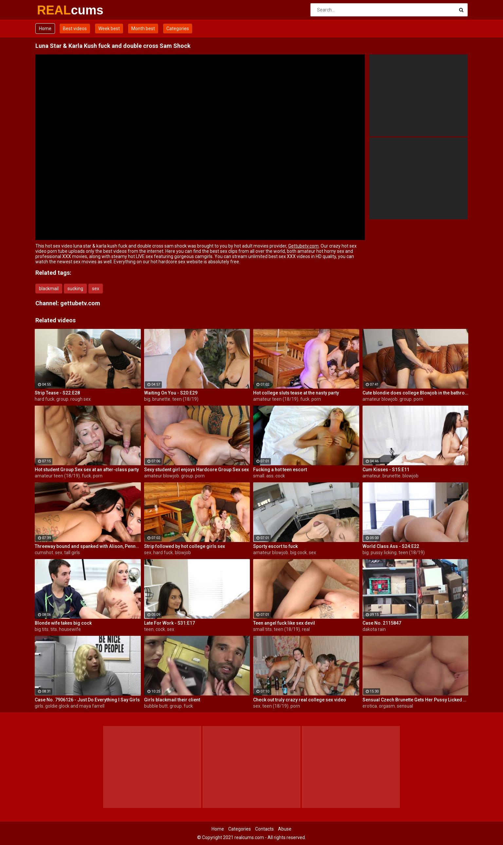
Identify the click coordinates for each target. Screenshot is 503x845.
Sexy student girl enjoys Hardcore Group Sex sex (196, 469)
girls (39, 706)
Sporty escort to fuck (275, 546)
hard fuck (44, 399)
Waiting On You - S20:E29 (170, 392)
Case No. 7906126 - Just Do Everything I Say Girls (87, 699)
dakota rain (374, 629)
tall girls (72, 552)
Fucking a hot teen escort (280, 469)
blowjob (410, 475)
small (258, 475)
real (306, 629)
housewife (70, 629)
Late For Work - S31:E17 (169, 623)
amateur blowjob (380, 399)
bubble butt (156, 706)
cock (280, 475)
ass (269, 475)
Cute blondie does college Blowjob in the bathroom (416, 392)
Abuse (284, 829)
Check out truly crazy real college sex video (299, 699)
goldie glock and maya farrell (74, 706)
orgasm (387, 706)
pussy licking (384, 552)
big (147, 399)
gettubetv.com (80, 303)
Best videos (75, 28)
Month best (143, 28)
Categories (177, 28)
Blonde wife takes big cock (63, 623)
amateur (372, 475)
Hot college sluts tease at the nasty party (296, 392)
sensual (405, 706)
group (62, 399)
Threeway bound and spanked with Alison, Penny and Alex (88, 546)
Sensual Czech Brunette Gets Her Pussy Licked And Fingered (416, 699)
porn (316, 399)
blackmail (49, 288)
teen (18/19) (185, 399)
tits (53, 629)
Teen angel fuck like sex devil (284, 623)
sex (95, 288)
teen (149, 629)
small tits (262, 629)
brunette (161, 399)
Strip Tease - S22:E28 (57, 392)
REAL (54, 10)
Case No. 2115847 (382, 623)
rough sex (80, 399)
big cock (298, 552)
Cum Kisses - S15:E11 (386, 469)
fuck (304, 399)
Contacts (264, 829)
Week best (109, 28)
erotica (370, 706)
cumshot (44, 552)
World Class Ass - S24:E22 (391, 546)
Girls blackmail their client (172, 699)
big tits (41, 629)
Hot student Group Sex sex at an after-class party (87, 469)
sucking (75, 288)
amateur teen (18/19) (275, 399)
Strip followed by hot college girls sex (184, 546)
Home (45, 28)
